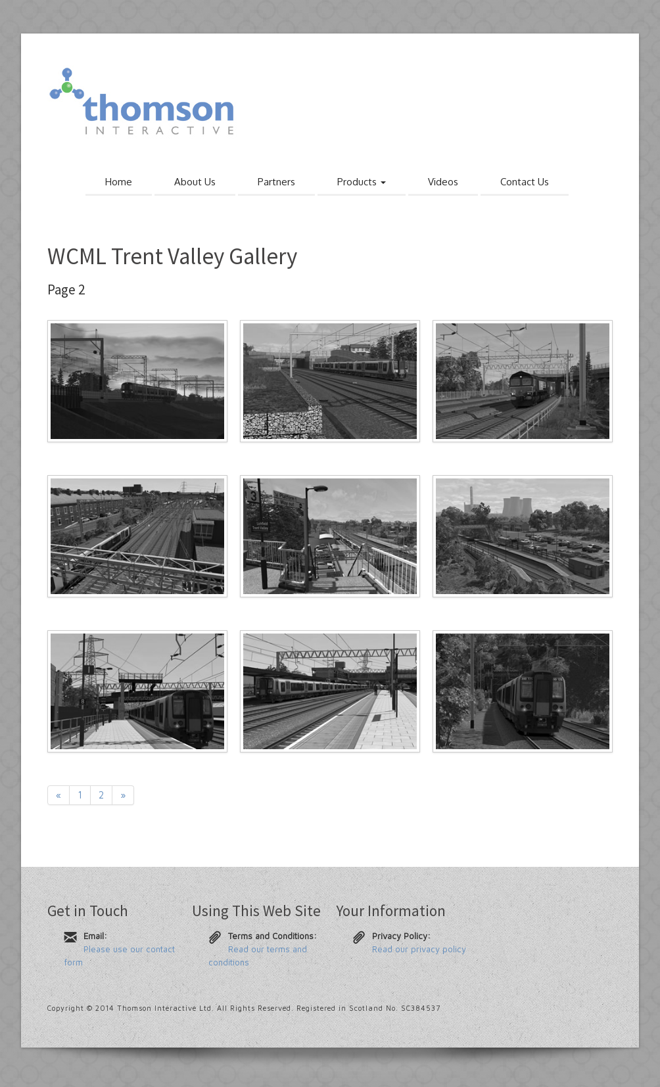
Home (118, 181)
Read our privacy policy (419, 949)
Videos (443, 181)
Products (361, 181)
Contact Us (524, 181)
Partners (276, 181)
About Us (195, 181)
